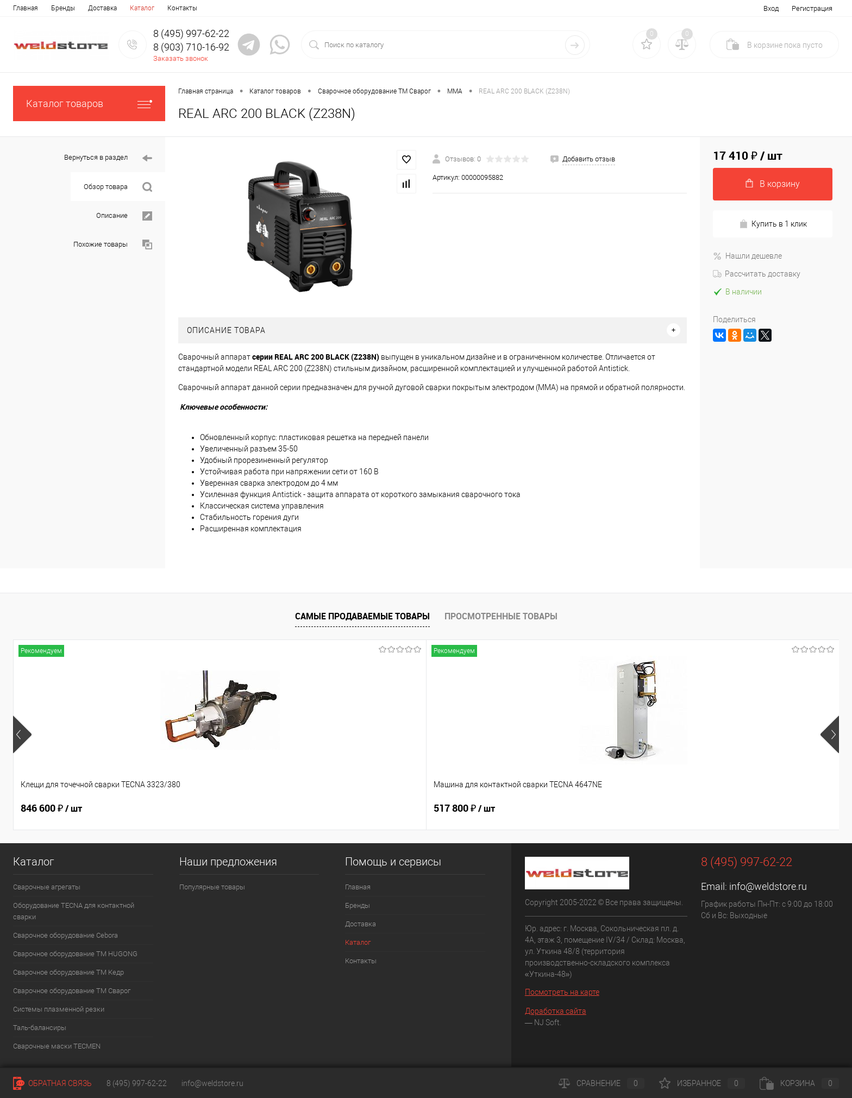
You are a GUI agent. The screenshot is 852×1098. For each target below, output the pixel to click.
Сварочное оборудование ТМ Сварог (71, 991)
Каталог (142, 8)
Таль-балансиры (39, 1028)
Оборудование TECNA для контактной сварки (73, 911)
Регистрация (812, 8)
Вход (771, 8)
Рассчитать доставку (756, 273)
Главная (25, 8)
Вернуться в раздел (108, 158)
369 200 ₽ (547, 808)
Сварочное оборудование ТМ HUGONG (75, 954)
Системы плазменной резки (58, 1009)
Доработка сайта (555, 1011)
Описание (124, 216)
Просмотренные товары (500, 616)
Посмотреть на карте (562, 992)
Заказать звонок (180, 58)
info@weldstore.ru (768, 886)
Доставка (102, 8)
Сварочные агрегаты (46, 887)
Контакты (182, 8)
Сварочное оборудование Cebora (65, 935)
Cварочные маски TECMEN (57, 1046)
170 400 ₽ (712, 808)
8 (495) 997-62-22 (136, 1083)
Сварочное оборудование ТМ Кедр (68, 972)
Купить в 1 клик (773, 224)
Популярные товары (212, 887)
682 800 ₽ (381, 808)
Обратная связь (52, 1083)
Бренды (63, 8)
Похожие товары (112, 245)
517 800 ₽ (216, 808)
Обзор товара (118, 187)
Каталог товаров (89, 103)
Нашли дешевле (747, 256)
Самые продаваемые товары (362, 616)
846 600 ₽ (51, 808)
